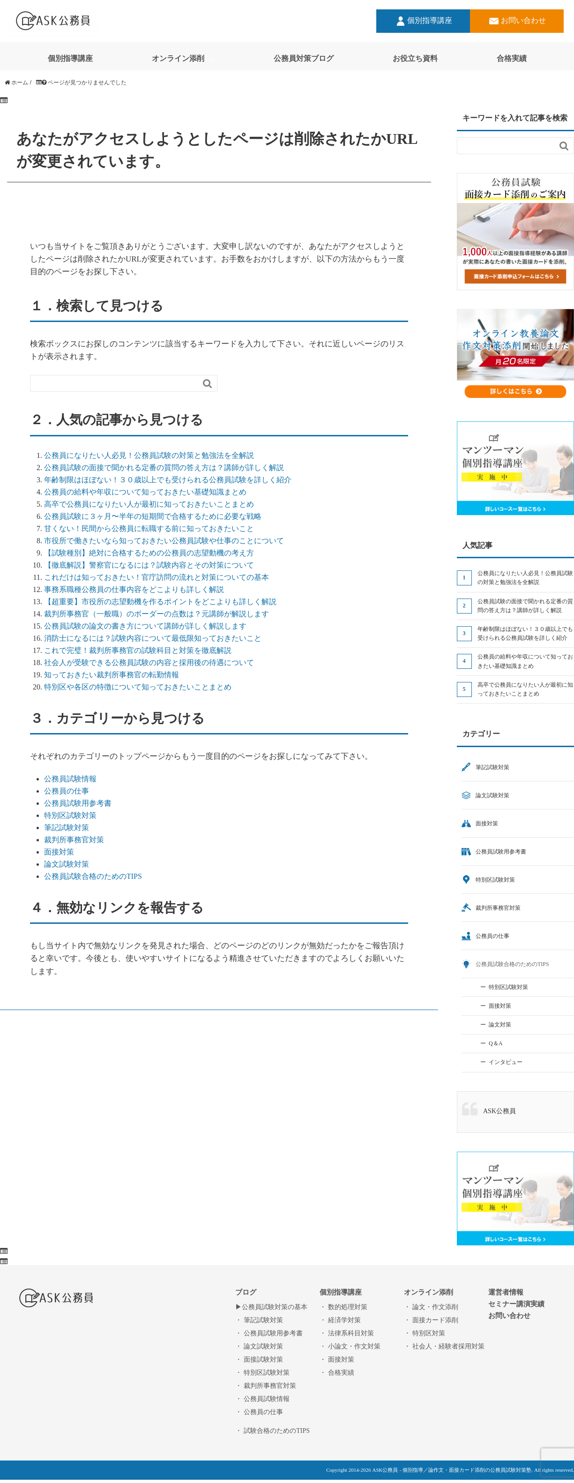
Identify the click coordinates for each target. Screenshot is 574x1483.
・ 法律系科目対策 (347, 1333)
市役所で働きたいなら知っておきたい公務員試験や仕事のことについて (164, 540)
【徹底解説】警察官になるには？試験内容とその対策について (149, 565)
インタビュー (505, 1062)
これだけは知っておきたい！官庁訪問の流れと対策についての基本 (156, 577)
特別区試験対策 (70, 815)
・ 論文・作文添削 (431, 1306)
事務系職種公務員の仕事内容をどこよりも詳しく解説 (134, 589)
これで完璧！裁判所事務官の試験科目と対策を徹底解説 (137, 650)
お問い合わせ (517, 21)
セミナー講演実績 (516, 1303)
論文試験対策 (66, 864)
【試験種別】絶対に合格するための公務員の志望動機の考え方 (149, 552)
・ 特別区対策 (424, 1333)
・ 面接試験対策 (259, 1359)
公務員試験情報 (70, 778)
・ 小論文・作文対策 (350, 1346)
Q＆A (495, 1043)
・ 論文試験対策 (259, 1346)
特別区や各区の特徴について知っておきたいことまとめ (137, 686)
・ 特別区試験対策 (262, 1372)
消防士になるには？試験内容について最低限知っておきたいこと (152, 638)
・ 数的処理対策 (343, 1306)
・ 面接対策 (337, 1359)
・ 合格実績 (337, 1372)
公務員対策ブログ (304, 58)
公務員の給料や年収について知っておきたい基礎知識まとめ (145, 491)
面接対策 (59, 851)
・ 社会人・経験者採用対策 (444, 1346)
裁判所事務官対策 (74, 839)
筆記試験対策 (66, 827)
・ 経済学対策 (340, 1320)
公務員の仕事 (66, 790)
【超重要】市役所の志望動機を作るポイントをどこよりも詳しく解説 (160, 601)
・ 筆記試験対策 (259, 1320)
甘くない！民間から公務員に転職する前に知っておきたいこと (149, 528)
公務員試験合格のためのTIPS (93, 876)
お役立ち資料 (415, 58)
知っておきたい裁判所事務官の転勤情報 (111, 674)
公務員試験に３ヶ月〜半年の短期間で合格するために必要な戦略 (152, 516)
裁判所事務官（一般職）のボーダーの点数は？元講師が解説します (156, 613)
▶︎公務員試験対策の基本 (271, 1306)
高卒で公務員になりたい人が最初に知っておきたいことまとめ (149, 504)
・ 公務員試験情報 (262, 1398)
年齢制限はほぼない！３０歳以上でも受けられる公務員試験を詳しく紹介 (167, 479)
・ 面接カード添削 (431, 1320)
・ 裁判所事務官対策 (265, 1385)
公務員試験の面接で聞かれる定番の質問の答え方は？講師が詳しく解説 (164, 467)
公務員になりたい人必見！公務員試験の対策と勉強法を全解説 (149, 455)
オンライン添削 (178, 58)
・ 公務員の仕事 (259, 1411)
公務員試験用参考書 (78, 803)
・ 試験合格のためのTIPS (272, 1430)
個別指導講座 (423, 21)
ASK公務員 (499, 1111)
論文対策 (500, 1024)
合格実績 (512, 58)
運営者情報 (505, 1292)
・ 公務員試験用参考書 (269, 1333)
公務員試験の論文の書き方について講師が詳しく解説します (145, 625)
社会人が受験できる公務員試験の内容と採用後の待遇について (149, 662)
